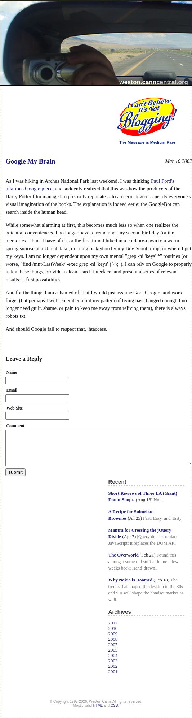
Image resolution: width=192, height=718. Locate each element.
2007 (113, 644)
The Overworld (123, 555)
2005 (113, 650)
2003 (113, 660)
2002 (113, 666)
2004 (113, 655)
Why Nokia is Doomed (130, 580)
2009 (113, 633)
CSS (114, 706)
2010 (113, 628)
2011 (112, 623)
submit (15, 472)
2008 (113, 639)
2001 (113, 671)
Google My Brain (30, 161)
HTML (98, 706)
